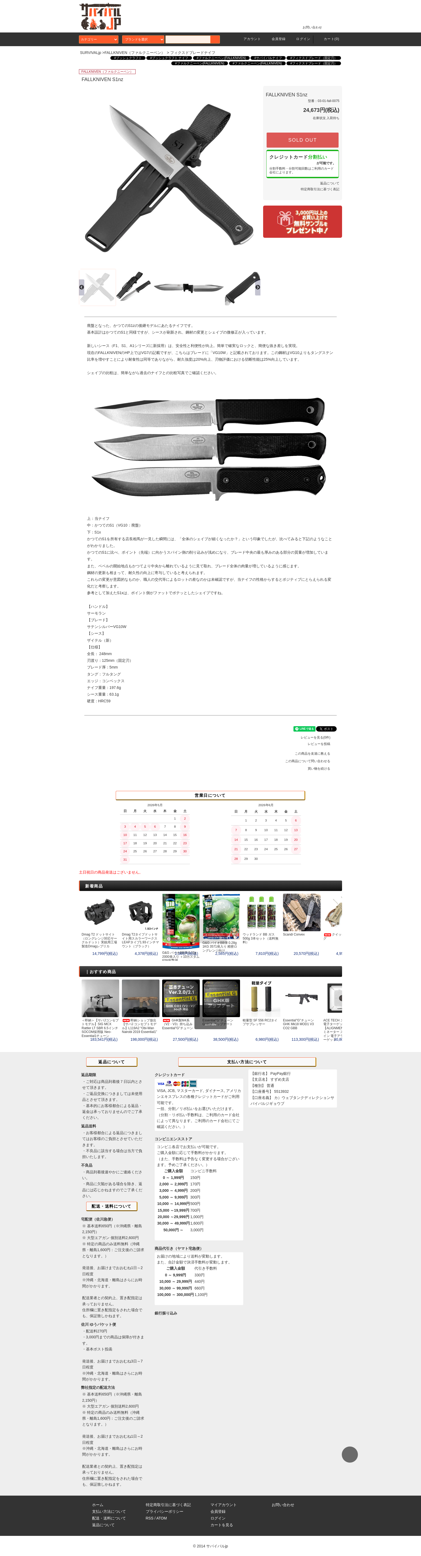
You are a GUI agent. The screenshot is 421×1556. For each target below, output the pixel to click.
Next (254, 176)
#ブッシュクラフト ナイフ (169, 58)
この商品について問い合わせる (311, 761)
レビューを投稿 (322, 744)
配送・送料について (109, 1518)
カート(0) (328, 39)
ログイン (300, 39)
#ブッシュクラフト (128, 58)
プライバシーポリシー (164, 1511)
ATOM (161, 1518)
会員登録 (275, 39)
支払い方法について (109, 1511)
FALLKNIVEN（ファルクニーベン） (134, 52)
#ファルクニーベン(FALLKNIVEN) (221, 58)
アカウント (249, 39)
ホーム (97, 1505)
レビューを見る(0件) (319, 737)
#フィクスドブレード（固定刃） (313, 58)
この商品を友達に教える (316, 753)
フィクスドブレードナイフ (192, 52)
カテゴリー (99, 39)
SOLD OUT (302, 140)
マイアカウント (223, 1505)
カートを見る (221, 1525)
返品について (329, 183)
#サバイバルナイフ (268, 58)
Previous (85, 176)
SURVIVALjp (90, 52)
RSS (150, 1518)
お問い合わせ (309, 27)
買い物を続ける (322, 768)
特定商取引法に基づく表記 (320, 189)
